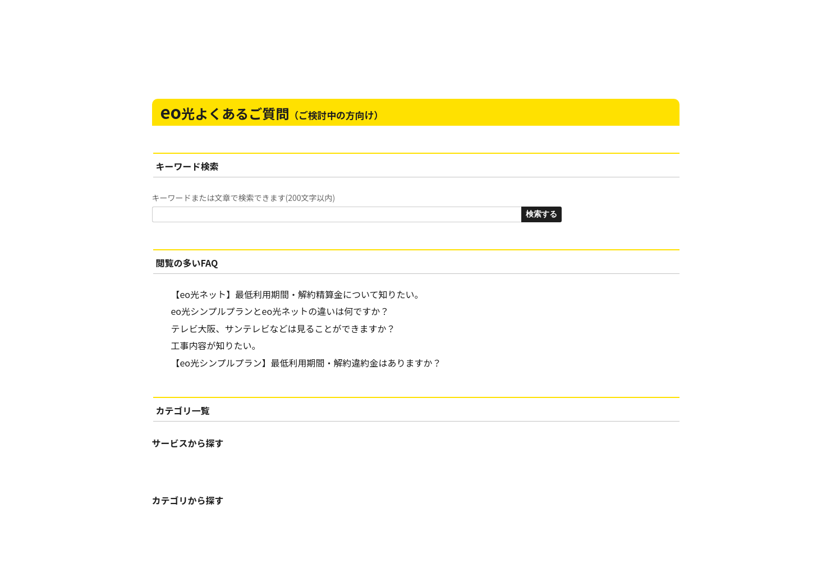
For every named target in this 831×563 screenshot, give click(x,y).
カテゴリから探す (188, 500)
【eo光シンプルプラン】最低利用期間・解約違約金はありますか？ (306, 362)
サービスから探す (188, 443)
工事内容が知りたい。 (216, 345)
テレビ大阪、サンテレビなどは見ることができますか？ (283, 328)
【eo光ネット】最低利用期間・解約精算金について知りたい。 (297, 294)
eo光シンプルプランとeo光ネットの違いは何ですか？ (280, 311)
